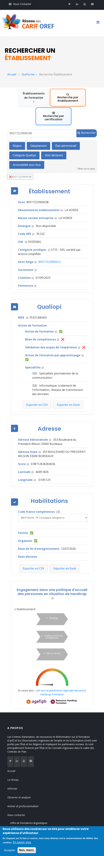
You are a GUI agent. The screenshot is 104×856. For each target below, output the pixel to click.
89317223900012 (50, 243)
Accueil (11, 74)
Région (17, 127)
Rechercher (87, 114)
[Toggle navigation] (99, 23)
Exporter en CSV (33, 550)
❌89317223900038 (20, 158)
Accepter (9, 852)
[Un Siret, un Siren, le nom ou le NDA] (41, 115)
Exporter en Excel (64, 550)
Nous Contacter (20, 4)
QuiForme (29, 74)
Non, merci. (26, 852)
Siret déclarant (54, 136)
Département (38, 127)
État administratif (65, 127)
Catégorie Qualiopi (24, 136)
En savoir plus (22, 844)
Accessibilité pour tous (27, 146)
